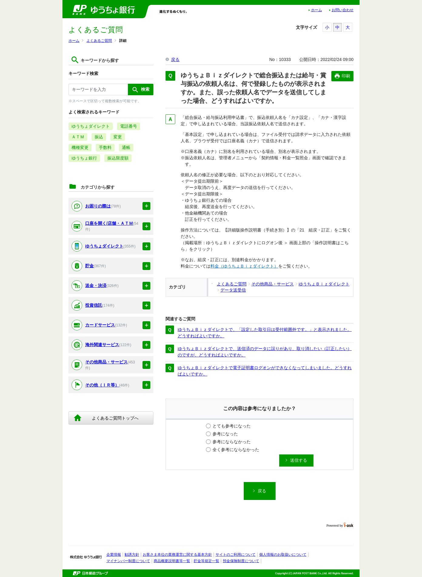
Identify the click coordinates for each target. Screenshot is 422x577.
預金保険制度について (241, 561)
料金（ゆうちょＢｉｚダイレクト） (244, 266)
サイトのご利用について (236, 554)
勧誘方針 (132, 554)
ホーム (316, 10)
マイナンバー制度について (128, 561)
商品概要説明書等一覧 (172, 561)
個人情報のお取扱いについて (282, 554)
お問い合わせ (342, 10)
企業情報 (113, 554)
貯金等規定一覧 (206, 561)
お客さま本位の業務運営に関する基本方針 (177, 554)
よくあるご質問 (99, 41)
